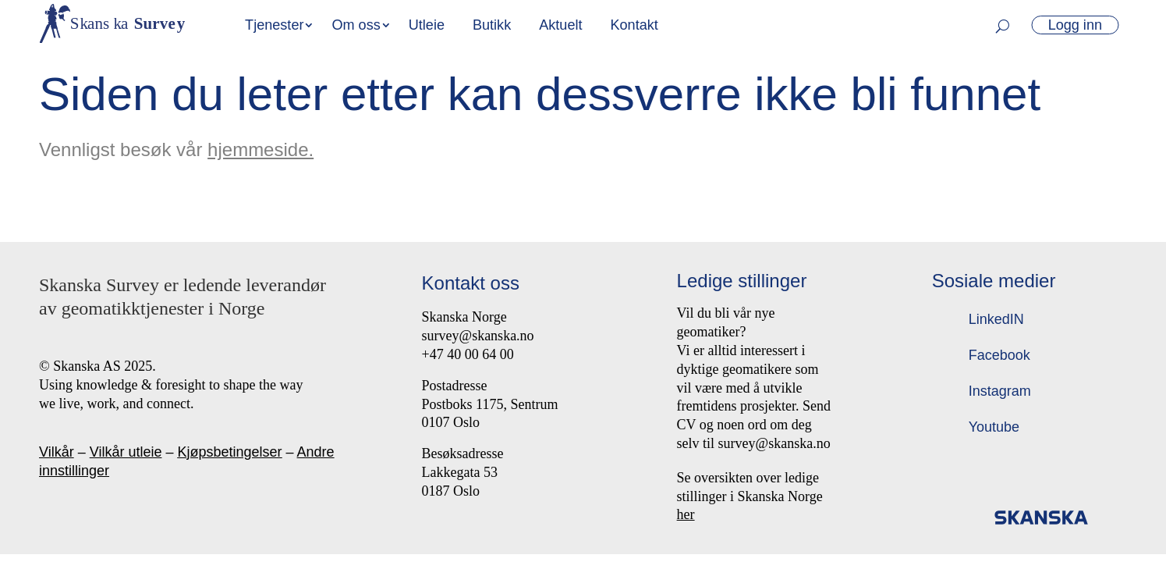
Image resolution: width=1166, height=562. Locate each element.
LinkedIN (996, 319)
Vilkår (56, 452)
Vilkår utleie (126, 452)
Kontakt (633, 25)
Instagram (1000, 391)
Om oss (355, 25)
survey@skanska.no (478, 335)
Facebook (999, 355)
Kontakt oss (470, 282)
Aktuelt (560, 25)
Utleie (427, 25)
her (686, 514)
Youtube (994, 427)
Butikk (492, 25)
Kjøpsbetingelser (229, 452)
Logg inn (1075, 25)
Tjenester (274, 25)
